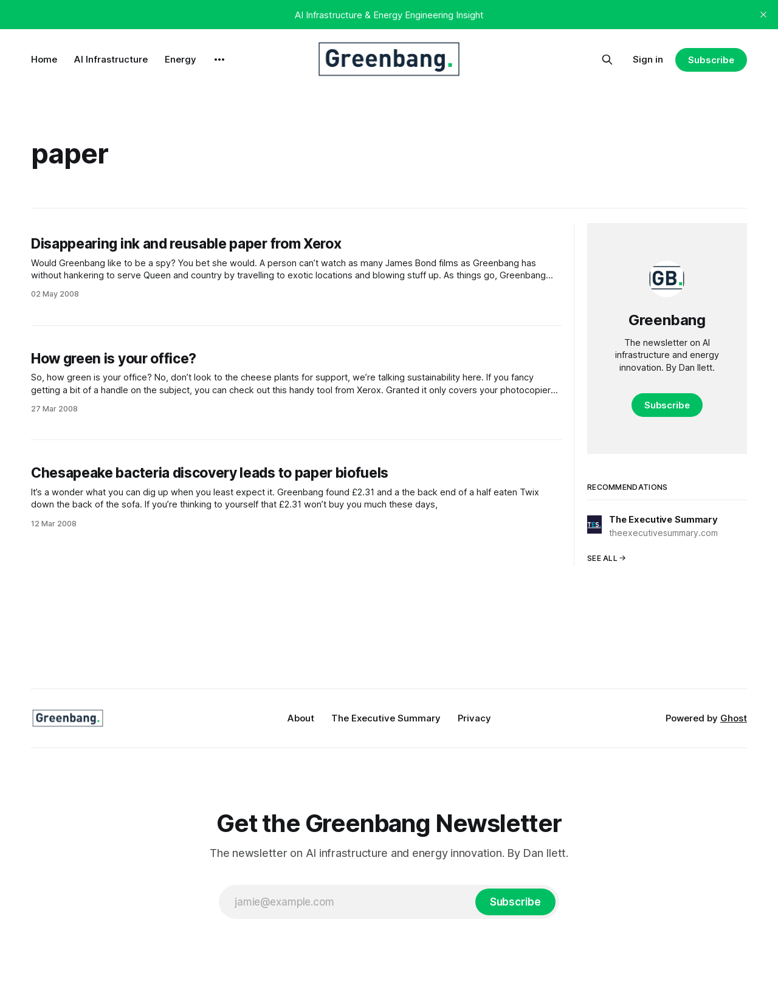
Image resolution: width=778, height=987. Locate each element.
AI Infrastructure (111, 59)
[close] (763, 14)
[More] (219, 59)
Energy (180, 59)
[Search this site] (607, 59)
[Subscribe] (515, 902)
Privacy (474, 718)
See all (606, 558)
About (300, 718)
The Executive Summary (386, 718)
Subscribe (711, 60)
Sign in (648, 59)
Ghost (733, 718)
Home (44, 59)
